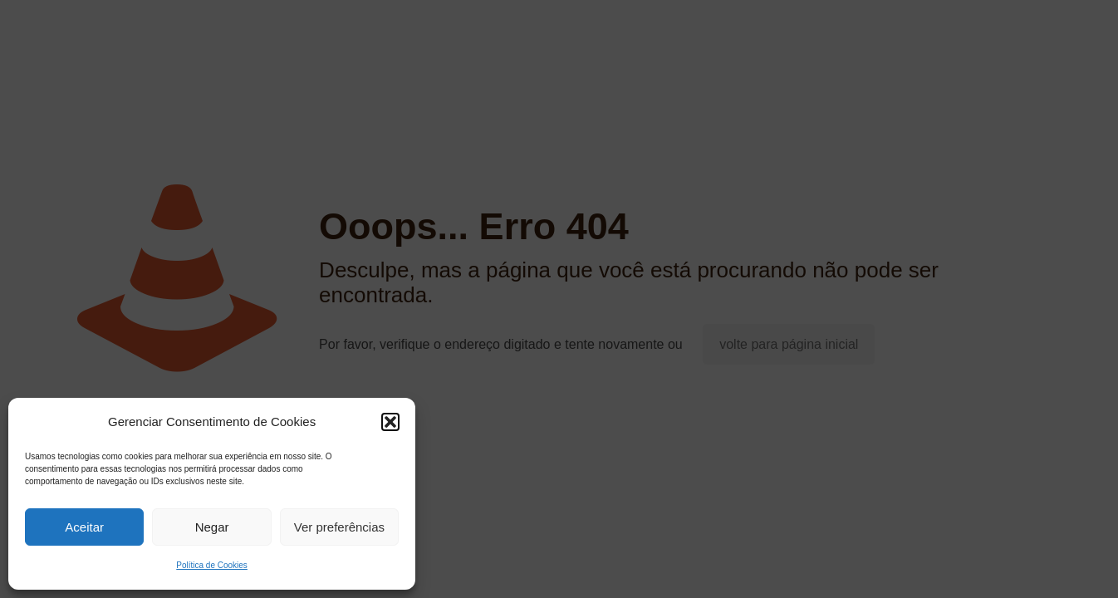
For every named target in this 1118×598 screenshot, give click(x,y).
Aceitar (84, 527)
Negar (212, 527)
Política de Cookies (212, 565)
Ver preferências (339, 527)
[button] (390, 422)
